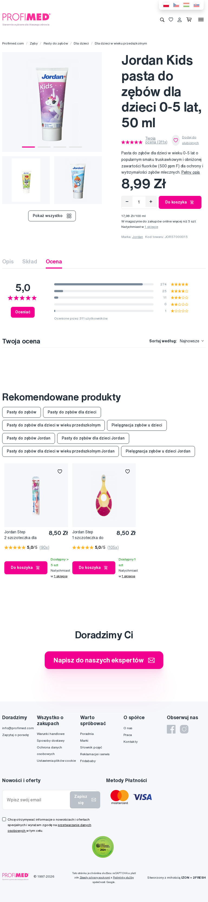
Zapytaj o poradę (15, 735)
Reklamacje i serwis (94, 754)
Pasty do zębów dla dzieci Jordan (93, 438)
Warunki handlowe (50, 733)
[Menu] (201, 19)
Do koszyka (180, 202)
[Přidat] (150, 201)
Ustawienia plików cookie (56, 760)
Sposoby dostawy (50, 740)
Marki (84, 740)
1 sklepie (151, 226)
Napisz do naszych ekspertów (104, 660)
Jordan (137, 236)
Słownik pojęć (91, 747)
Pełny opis (190, 172)
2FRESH (199, 877)
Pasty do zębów (56, 43)
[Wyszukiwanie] (162, 19)
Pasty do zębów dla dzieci (72, 412)
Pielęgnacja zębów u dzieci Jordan (158, 451)
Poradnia (87, 733)
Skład (29, 261)
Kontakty (130, 741)
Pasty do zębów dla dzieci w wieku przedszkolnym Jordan (60, 451)
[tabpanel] (52, 102)
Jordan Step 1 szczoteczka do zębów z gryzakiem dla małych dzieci (92, 535)
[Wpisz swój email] (37, 800)
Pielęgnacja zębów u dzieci (137, 425)
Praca (127, 735)
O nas (127, 728)
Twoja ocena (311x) (156, 140)
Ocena (54, 261)
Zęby (33, 43)
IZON (185, 877)
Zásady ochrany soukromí (95, 877)
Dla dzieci (81, 43)
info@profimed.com (18, 728)
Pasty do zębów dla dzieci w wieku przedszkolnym (53, 425)
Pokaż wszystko (52, 216)
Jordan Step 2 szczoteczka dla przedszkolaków (20, 535)
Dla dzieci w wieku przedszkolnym (121, 43)
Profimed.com (13, 43)
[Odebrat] (127, 201)
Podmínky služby (123, 877)
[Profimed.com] (26, 19)
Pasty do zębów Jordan (28, 438)
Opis (8, 261)
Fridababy (88, 761)
